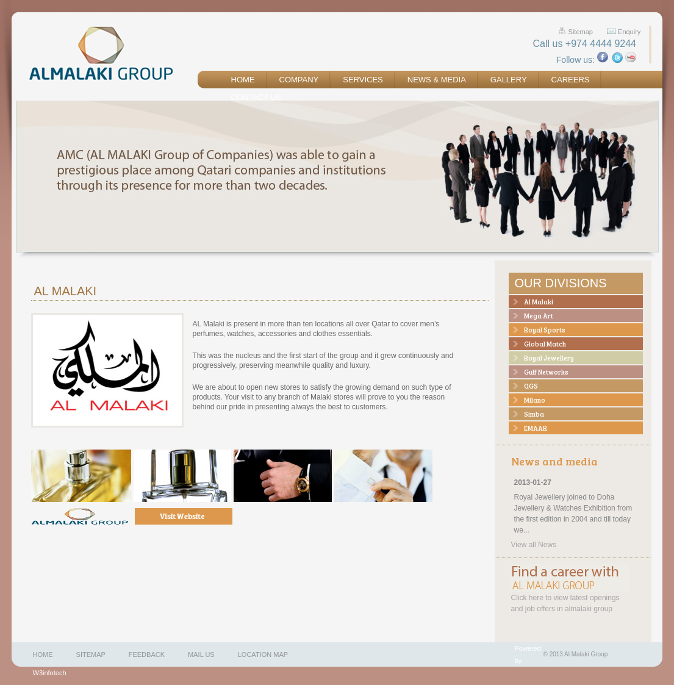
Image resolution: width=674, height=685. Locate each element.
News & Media (436, 79)
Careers (570, 79)
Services (363, 79)
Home (243, 79)
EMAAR (535, 427)
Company (299, 79)
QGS (531, 385)
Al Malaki (538, 301)
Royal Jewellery (549, 357)
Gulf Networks (546, 371)
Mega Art (538, 315)
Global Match (545, 343)
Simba (534, 413)
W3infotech (49, 672)
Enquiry (629, 31)
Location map (263, 654)
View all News (533, 544)
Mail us (201, 654)
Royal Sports (544, 329)
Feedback (147, 654)
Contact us (256, 97)
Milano (534, 399)
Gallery (508, 79)
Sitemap (580, 31)
